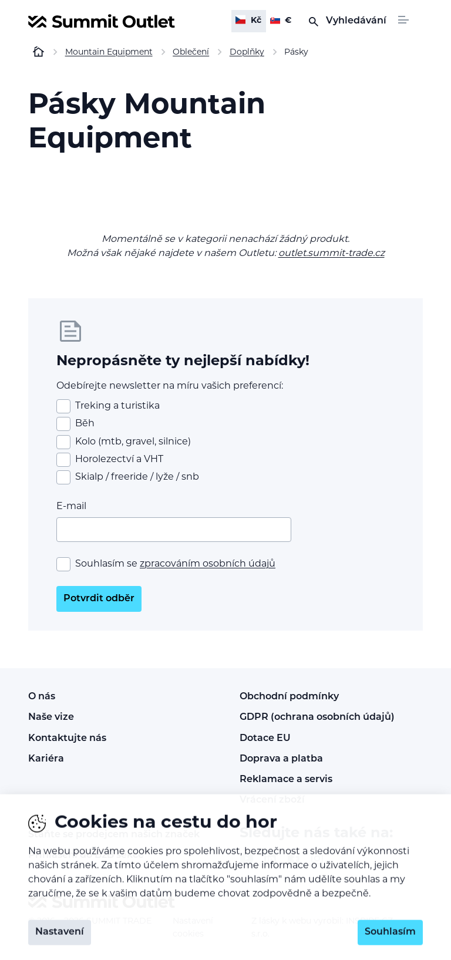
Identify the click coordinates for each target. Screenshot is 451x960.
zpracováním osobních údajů (207, 564)
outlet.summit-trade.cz (331, 253)
